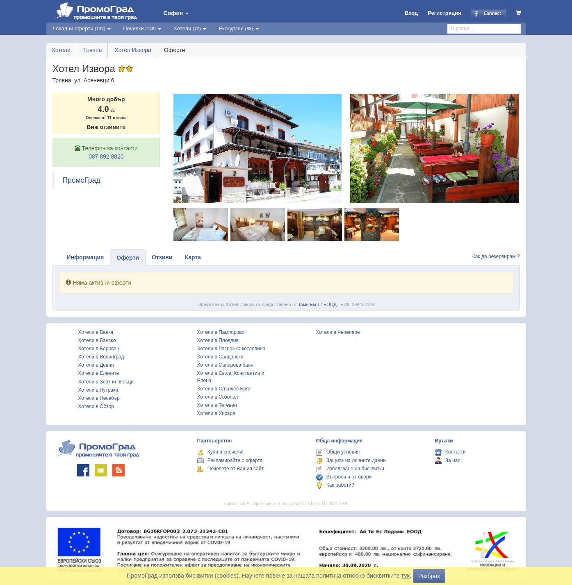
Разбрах (429, 576)
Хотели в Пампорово (221, 332)
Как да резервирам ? (496, 256)
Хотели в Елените (98, 373)
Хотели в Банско (97, 340)
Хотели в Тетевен (217, 405)
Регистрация (444, 13)
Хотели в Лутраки (98, 390)
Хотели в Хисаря (216, 413)
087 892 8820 (106, 156)
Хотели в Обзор (96, 406)
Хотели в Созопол (217, 397)
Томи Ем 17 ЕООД (317, 304)
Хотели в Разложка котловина (231, 348)
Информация (85, 257)
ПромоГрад (81, 180)
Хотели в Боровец (98, 348)
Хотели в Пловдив (218, 340)
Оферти (127, 257)
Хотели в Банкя (96, 332)
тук (405, 575)
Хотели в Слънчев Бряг (224, 389)
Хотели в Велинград (101, 357)
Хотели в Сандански (220, 357)
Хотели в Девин (96, 365)
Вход (411, 13)
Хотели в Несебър (99, 398)
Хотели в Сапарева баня (225, 365)
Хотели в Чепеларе (338, 332)
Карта (193, 257)
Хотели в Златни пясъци (106, 382)
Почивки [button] (142, 28)
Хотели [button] (189, 28)
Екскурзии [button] (239, 28)
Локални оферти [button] (81, 28)
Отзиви (162, 257)
